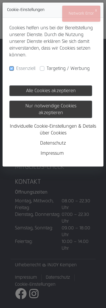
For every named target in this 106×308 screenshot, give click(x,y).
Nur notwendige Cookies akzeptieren (50, 109)
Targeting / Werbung (68, 68)
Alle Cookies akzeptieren (51, 90)
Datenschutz (53, 143)
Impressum (52, 153)
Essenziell (25, 68)
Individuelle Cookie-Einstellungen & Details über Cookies (53, 129)
